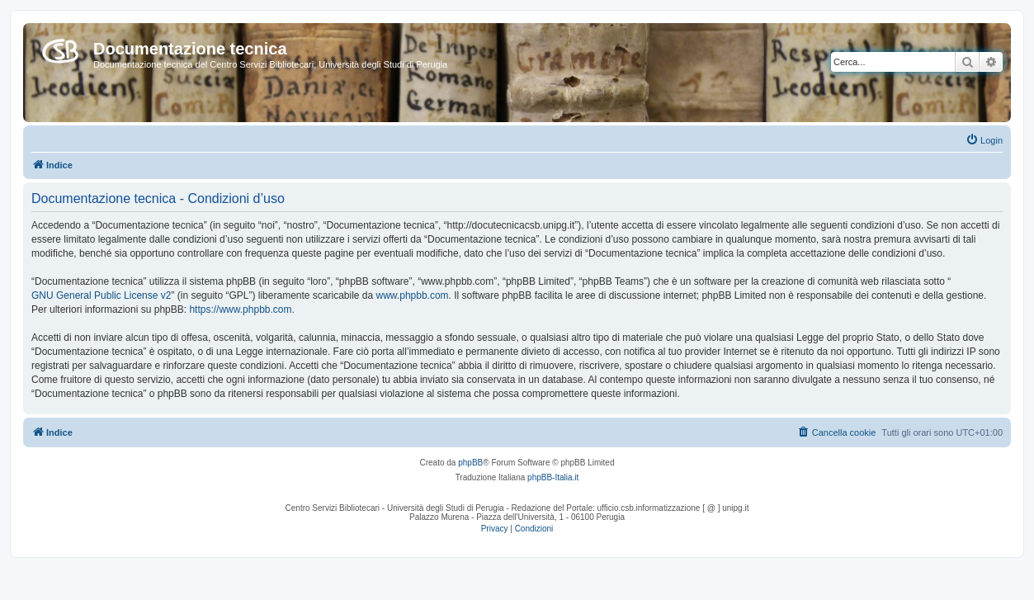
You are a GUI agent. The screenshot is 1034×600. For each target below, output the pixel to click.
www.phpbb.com (412, 295)
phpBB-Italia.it (552, 477)
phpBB (470, 462)
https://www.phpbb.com (240, 309)
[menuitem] (984, 140)
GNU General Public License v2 (101, 295)
